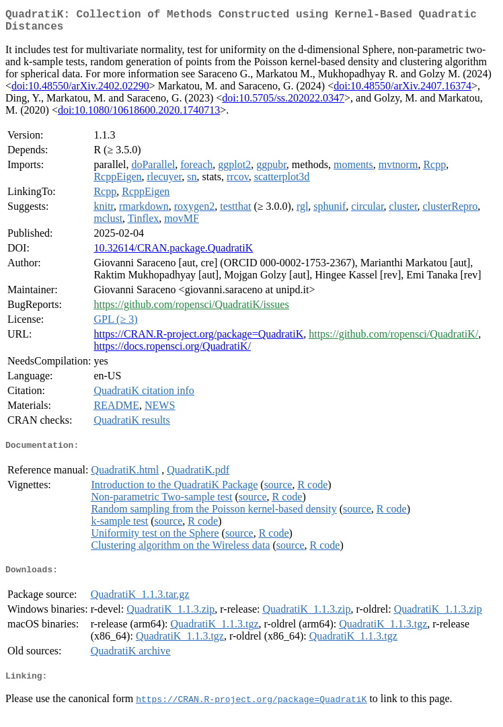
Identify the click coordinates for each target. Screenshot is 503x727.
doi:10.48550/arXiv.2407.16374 (402, 91)
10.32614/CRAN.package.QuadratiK (173, 253)
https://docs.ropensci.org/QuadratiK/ (171, 351)
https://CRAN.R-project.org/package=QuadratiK (198, 339)
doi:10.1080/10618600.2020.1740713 (139, 115)
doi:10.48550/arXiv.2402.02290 (80, 91)
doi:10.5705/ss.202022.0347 (283, 103)
